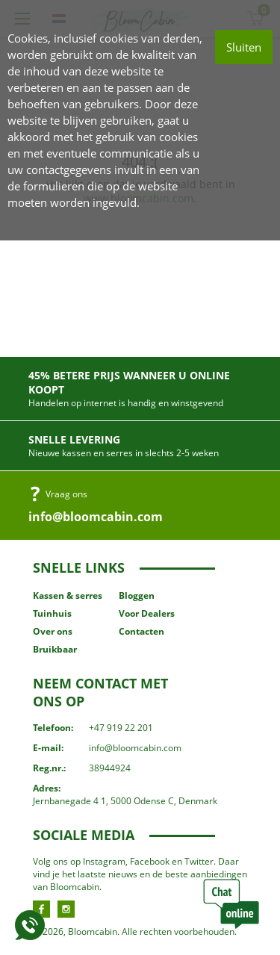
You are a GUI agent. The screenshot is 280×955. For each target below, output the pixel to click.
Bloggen (137, 595)
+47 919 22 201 (121, 727)
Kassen (67, 595)
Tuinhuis (52, 613)
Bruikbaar (55, 649)
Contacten (141, 631)
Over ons (52, 631)
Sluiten (243, 47)
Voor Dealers (147, 613)
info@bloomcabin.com (95, 516)
